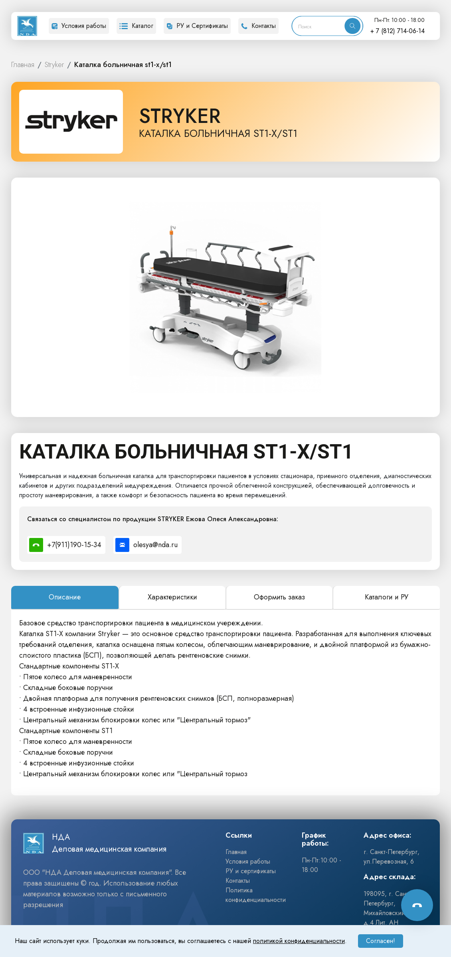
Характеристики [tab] (172, 597)
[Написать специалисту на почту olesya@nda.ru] (147, 545)
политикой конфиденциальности (299, 940)
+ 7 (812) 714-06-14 (397, 31)
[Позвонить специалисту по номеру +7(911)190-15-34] (66, 545)
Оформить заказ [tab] (279, 597)
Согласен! (380, 940)
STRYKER (54, 65)
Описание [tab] (65, 597)
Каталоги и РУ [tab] (386, 597)
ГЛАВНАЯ (22, 65)
